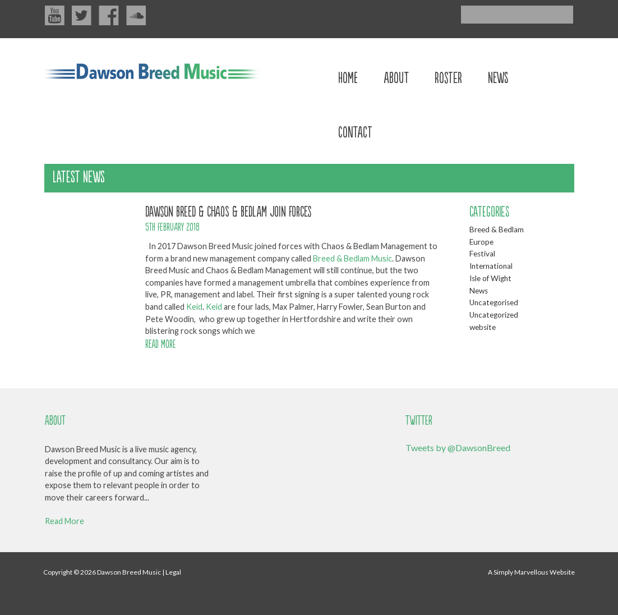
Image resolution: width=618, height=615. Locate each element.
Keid (194, 306)
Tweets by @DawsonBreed (457, 447)
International (491, 265)
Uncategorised (493, 302)
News (498, 76)
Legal (173, 572)
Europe (481, 241)
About (396, 76)
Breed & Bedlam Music (352, 258)
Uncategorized (493, 314)
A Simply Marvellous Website (531, 572)
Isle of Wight (490, 278)
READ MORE (160, 343)
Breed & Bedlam (496, 229)
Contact (355, 131)
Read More (64, 521)
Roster (448, 76)
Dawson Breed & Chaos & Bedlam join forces (228, 210)
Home (348, 76)
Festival (482, 253)
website (482, 327)
